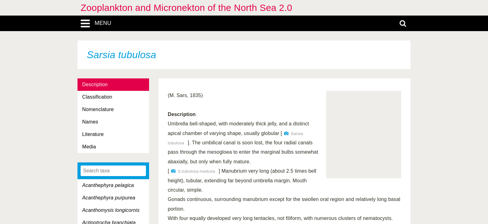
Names (90, 121)
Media (89, 146)
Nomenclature (98, 109)
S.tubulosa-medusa (196, 171)
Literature (93, 134)
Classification (97, 97)
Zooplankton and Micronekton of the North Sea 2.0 (186, 7)
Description (95, 84)
